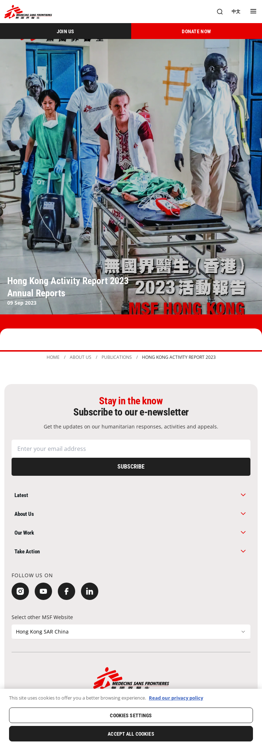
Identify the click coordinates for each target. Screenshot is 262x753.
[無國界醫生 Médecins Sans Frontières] (28, 12)
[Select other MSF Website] (131, 631)
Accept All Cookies (131, 734)
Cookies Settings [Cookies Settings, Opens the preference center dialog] (131, 715)
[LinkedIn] (89, 591)
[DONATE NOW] (196, 31)
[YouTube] (43, 591)
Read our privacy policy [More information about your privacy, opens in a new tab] (176, 698)
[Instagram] (20, 591)
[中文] (236, 11)
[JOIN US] (65, 31)
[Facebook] (66, 591)
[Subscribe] (131, 467)
